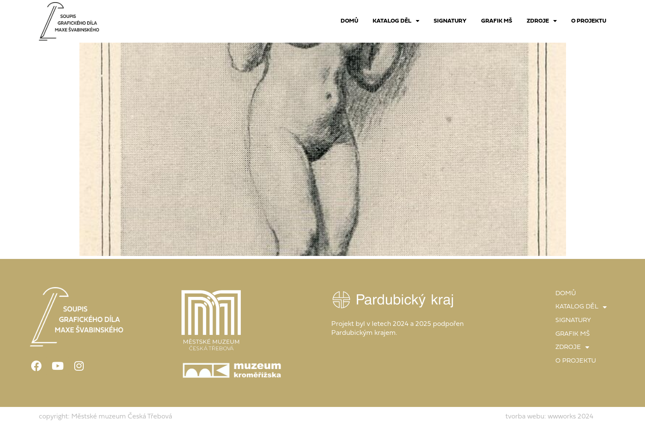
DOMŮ (349, 21)
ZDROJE (542, 21)
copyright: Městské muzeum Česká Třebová (105, 416)
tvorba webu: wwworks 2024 (549, 416)
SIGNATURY (450, 21)
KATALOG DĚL (396, 21)
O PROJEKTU (588, 21)
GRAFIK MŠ (496, 21)
